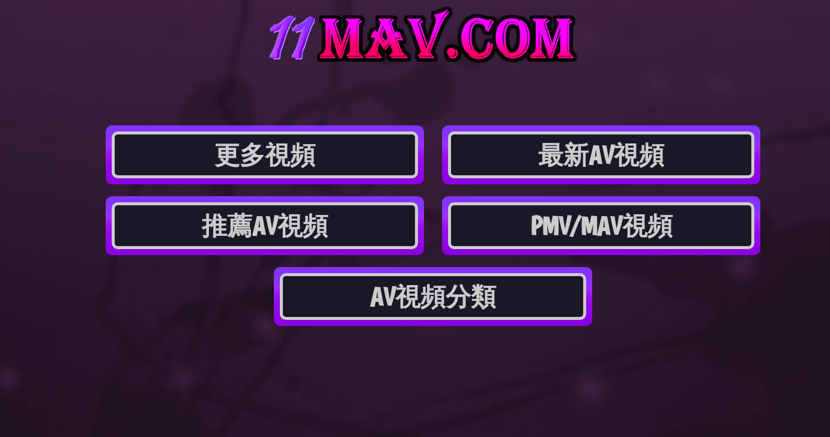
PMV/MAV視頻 (601, 226)
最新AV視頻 (601, 155)
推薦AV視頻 (265, 226)
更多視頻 (264, 155)
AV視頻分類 (433, 297)
